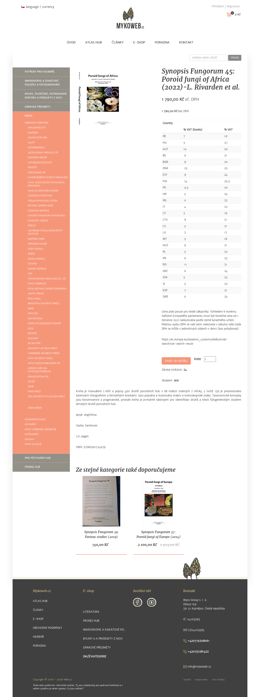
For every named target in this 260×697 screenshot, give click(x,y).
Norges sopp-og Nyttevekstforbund (39, 370)
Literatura (91, 612)
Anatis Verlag (36, 293)
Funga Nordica (36, 259)
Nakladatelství (37, 127)
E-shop (139, 42)
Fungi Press (34, 391)
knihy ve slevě (33, 444)
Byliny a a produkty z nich (102, 638)
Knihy (28, 115)
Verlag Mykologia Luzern (42, 200)
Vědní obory (35, 408)
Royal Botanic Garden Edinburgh (47, 288)
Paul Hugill (34, 298)
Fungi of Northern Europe (43, 190)
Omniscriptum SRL (38, 376)
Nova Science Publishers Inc (44, 363)
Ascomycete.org (37, 137)
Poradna (162, 42)
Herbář (38, 637)
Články (118, 42)
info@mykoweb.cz (197, 666)
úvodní (187, 679)
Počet (197, 359)
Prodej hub (32, 467)
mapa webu (201, 679)
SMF (30, 273)
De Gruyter (34, 343)
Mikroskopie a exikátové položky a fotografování (42, 83)
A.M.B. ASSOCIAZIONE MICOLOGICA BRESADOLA (46, 184)
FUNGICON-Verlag (38, 220)
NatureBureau (36, 147)
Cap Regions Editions (40, 162)
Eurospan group (37, 157)
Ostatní (32, 263)
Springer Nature (37, 243)
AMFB (31, 386)
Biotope (32, 333)
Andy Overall (35, 249)
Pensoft (32, 167)
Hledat (235, 57)
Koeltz (32, 225)
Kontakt (186, 42)
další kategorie (94, 656)
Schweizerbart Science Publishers (48, 177)
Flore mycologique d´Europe (44, 323)
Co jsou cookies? (75, 688)
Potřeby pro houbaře (39, 71)
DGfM (31, 308)
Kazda (31, 381)
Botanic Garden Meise (40, 205)
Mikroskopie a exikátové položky (105, 629)
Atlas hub (93, 42)
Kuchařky (30, 424)
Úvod (71, 42)
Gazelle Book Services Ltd (43, 152)
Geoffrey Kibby (36, 239)
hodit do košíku (176, 361)
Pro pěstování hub (38, 458)
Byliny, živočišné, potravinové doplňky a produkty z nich (46, 96)
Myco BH (33, 313)
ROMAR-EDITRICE (37, 268)
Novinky (29, 439)
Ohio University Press (40, 358)
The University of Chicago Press (46, 396)
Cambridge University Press (44, 353)
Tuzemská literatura (40, 195)
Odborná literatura (36, 122)
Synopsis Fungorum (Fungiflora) (46, 215)
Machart (33, 338)
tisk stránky (218, 679)
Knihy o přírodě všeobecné (40, 429)
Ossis (31, 328)
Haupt (31, 142)
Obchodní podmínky (47, 628)
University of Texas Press (42, 348)
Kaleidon (33, 132)
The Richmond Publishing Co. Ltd (47, 278)
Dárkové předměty (37, 106)
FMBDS (31, 253)
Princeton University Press (43, 303)
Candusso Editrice (38, 210)
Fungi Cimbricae (37, 283)
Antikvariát (32, 434)
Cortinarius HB (37, 172)
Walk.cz (68, 679)
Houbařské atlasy (35, 419)
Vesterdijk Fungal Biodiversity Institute (45, 232)
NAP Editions (35, 318)
